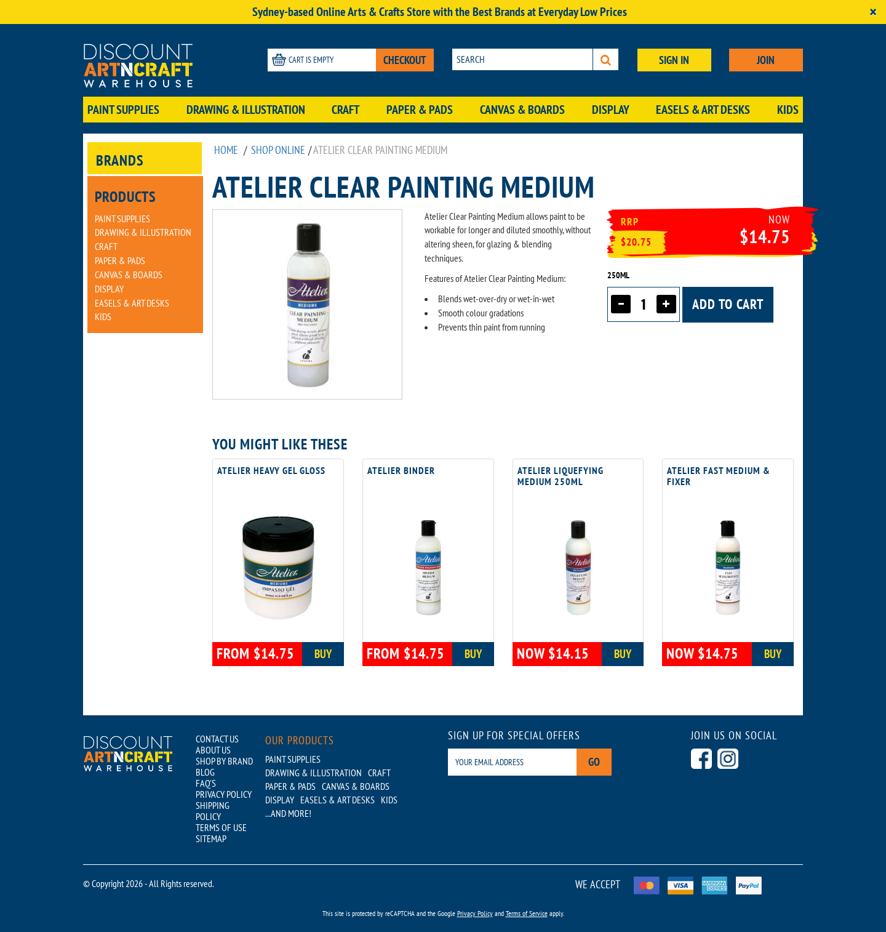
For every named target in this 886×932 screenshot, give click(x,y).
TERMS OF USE (221, 827)
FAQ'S (206, 783)
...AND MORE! (288, 813)
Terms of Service (527, 913)
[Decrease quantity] (621, 304)
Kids (788, 110)
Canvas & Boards (522, 110)
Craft (345, 110)
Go (594, 762)
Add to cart (728, 304)
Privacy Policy (475, 913)
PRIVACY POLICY (224, 794)
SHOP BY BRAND (224, 761)
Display (610, 110)
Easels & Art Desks (703, 110)
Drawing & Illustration (245, 110)
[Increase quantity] (666, 304)
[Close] (873, 12)
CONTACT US (217, 739)
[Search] (605, 59)
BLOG (205, 772)
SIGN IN (674, 60)
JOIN (766, 60)
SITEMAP (211, 838)
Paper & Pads (419, 110)
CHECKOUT (404, 60)
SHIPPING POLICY (212, 810)
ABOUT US (213, 750)
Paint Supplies (123, 110)
